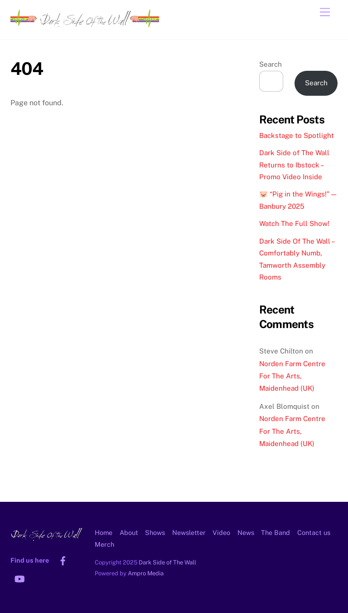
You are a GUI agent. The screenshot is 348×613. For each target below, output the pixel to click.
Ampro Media (146, 573)
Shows (155, 532)
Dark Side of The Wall (167, 562)
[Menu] (325, 12)
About (129, 532)
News (245, 532)
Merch (104, 544)
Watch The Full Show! (294, 223)
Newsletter (189, 532)
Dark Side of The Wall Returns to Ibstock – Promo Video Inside (294, 165)
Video (221, 532)
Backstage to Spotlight (296, 135)
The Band (275, 532)
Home (103, 532)
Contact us (313, 532)
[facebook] (63, 560)
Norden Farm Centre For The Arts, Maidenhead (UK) (292, 376)
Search (270, 64)
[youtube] (19, 578)
